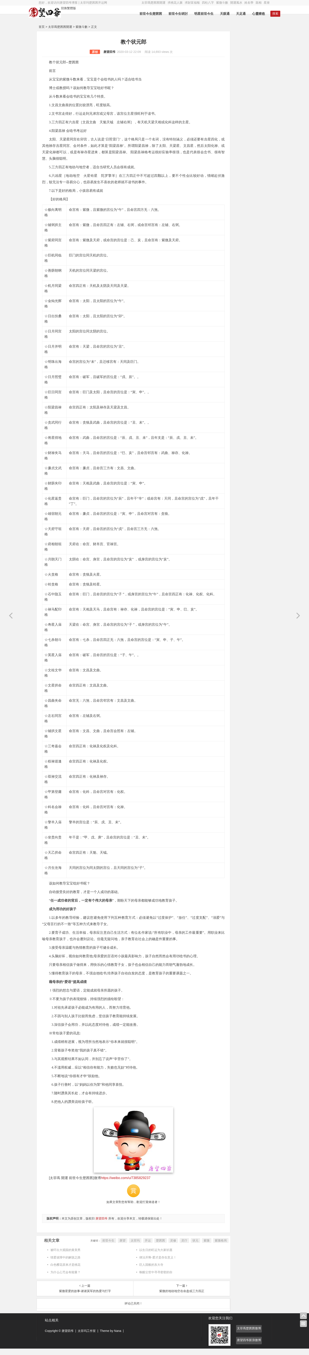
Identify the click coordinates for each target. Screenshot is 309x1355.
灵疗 (162, 1247)
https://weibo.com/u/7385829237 (125, 1184)
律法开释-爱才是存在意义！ (147, 1264)
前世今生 (86, 1247)
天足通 (231, 13)
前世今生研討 (168, 13)
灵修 (151, 1247)
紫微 (185, 1247)
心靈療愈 (248, 13)
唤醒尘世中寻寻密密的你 (145, 1278)
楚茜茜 (138, 1247)
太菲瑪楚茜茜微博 (249, 1334)
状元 (173, 1247)
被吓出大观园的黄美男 (65, 1256)
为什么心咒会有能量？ (65, 1278)
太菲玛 (113, 1247)
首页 (42, 26)
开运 (126, 1247)
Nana (117, 1337)
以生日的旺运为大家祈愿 (145, 1256)
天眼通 (215, 13)
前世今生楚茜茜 (141, 13)
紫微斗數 (222, 2)
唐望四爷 (98, 52)
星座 (267, 2)
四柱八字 (208, 2)
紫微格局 (199, 1247)
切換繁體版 (78, 8)
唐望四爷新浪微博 (249, 1346)
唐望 (100, 1247)
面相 (259, 2)
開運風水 (236, 2)
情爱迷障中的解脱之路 (65, 1264)
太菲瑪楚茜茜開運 (153, 2)
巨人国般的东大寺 (141, 1271)
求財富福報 (192, 2)
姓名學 (248, 2)
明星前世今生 (194, 13)
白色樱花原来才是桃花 (65, 1271)
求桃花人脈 (175, 2)
